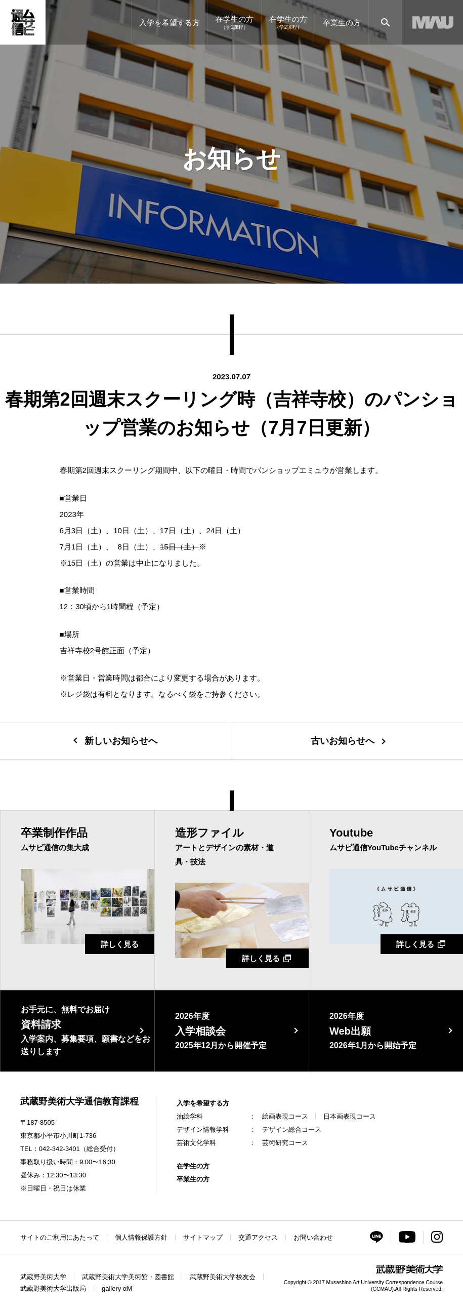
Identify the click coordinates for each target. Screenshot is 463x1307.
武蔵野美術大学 (43, 1277)
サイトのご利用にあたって (59, 1237)
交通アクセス (258, 1237)
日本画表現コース (349, 1116)
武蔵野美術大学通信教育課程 (79, 1101)
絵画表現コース (285, 1116)
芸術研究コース (285, 1142)
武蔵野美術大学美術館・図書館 (128, 1277)
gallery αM (117, 1288)
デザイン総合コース (291, 1129)
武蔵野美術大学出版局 (53, 1288)
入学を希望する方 (203, 1103)
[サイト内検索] (385, 22)
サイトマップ (203, 1237)
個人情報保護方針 (141, 1237)
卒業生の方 (193, 1179)
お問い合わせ (313, 1237)
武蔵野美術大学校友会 (223, 1277)
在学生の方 (193, 1166)
